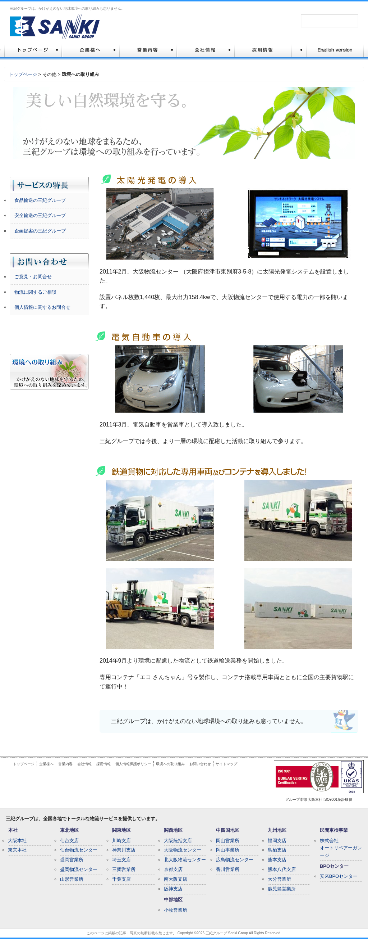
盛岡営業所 (71, 859)
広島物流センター (234, 859)
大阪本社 (17, 840)
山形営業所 (71, 879)
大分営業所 (279, 879)
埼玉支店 (121, 859)
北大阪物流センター (185, 859)
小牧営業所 (175, 910)
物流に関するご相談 (35, 292)
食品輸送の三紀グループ (40, 200)
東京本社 (17, 850)
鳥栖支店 (277, 850)
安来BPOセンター (339, 876)
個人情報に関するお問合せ (42, 307)
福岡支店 (277, 840)
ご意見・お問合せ (33, 276)
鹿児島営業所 (282, 888)
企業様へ (46, 764)
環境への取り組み (170, 764)
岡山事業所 (227, 850)
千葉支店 (121, 879)
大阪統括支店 (178, 840)
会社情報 (84, 764)
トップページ (23, 74)
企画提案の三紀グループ (40, 231)
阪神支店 (173, 888)
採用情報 (103, 764)
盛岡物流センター (78, 869)
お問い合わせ (200, 764)
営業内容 (65, 764)
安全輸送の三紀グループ (40, 215)
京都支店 (173, 869)
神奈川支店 (123, 850)
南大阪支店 (175, 879)
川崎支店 (121, 840)
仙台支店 (69, 840)
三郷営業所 (123, 869)
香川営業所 (227, 869)
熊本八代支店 (282, 869)
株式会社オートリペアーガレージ (341, 848)
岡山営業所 (227, 840)
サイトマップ (226, 764)
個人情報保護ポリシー (133, 764)
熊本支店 (277, 859)
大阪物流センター (182, 850)
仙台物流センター (78, 850)
